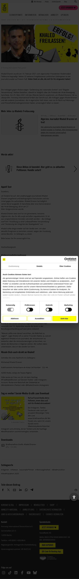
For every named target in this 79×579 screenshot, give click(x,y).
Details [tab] (39, 266)
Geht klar (64, 319)
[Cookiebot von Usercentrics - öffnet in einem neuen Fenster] (66, 259)
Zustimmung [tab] (14, 266)
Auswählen (39, 319)
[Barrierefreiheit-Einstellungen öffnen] (74, 497)
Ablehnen (15, 319)
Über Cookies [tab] (65, 266)
